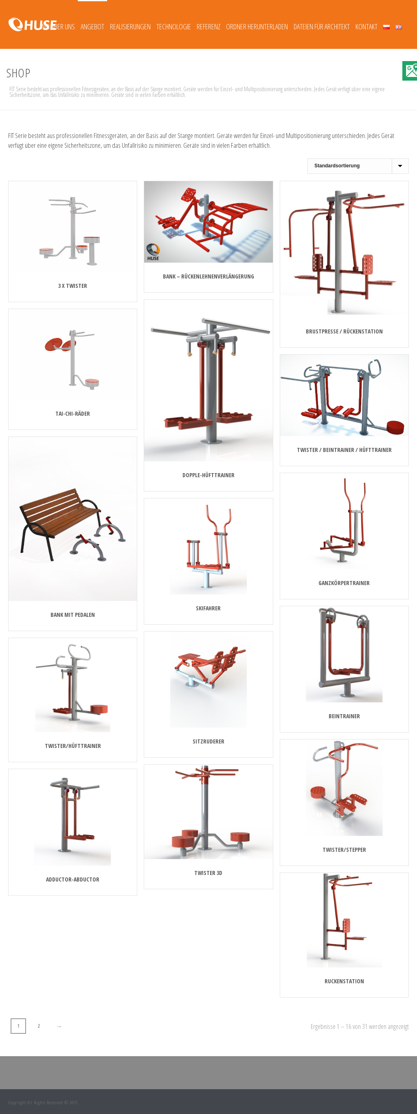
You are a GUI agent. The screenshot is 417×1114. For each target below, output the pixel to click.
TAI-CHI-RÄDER (72, 413)
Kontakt (366, 26)
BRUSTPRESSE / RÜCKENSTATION (344, 331)
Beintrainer (344, 716)
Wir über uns (57, 26)
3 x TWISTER (72, 285)
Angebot (92, 26)
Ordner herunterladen (257, 26)
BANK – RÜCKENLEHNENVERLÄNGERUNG (208, 276)
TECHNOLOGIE (173, 26)
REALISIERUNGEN (130, 26)
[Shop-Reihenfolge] (358, 166)
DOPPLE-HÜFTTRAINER (208, 475)
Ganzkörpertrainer (344, 583)
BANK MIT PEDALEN (72, 614)
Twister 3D (208, 873)
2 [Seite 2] (38, 1025)
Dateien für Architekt (322, 26)
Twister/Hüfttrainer (73, 746)
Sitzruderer (208, 741)
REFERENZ (208, 26)
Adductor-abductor (72, 879)
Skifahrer (208, 608)
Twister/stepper (344, 849)
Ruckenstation (344, 981)
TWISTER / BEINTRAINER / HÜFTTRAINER (344, 450)
